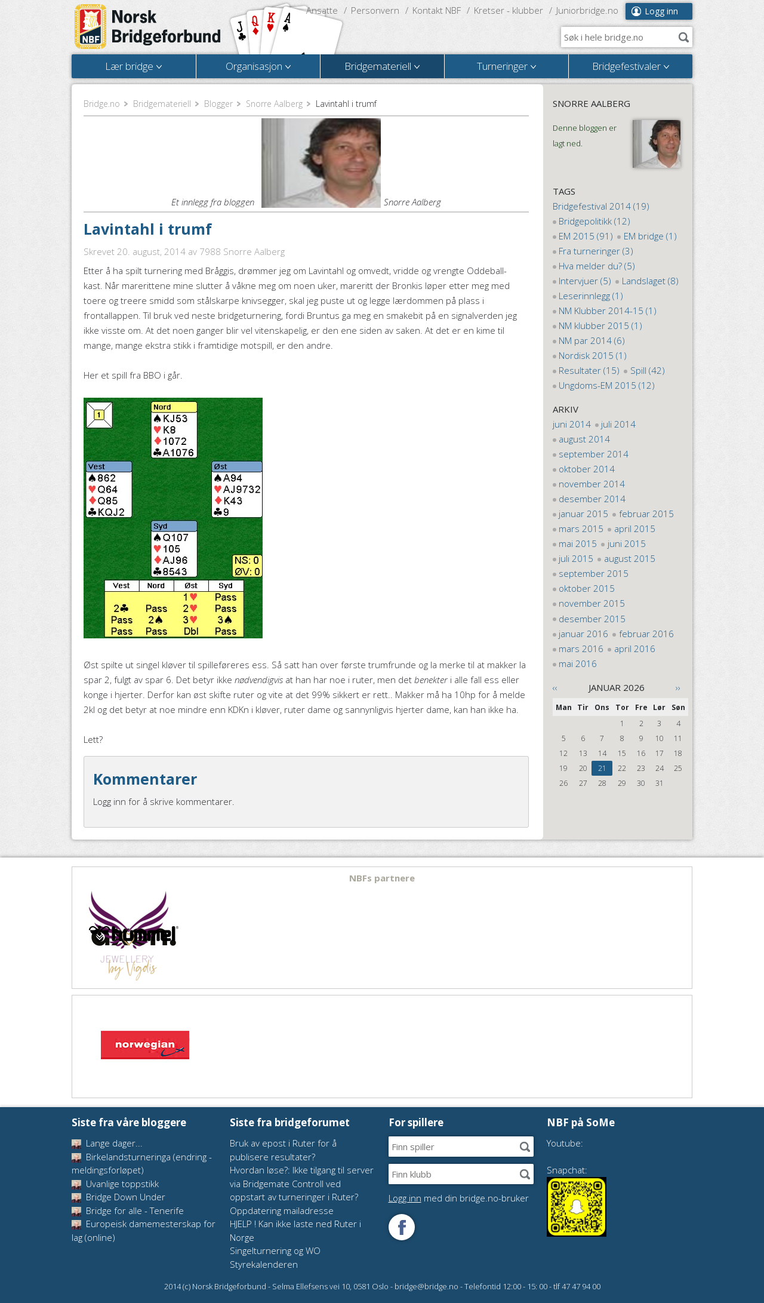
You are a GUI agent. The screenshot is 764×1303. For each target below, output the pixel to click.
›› (678, 687)
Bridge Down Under (118, 1197)
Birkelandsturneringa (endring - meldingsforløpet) (142, 1163)
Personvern (375, 10)
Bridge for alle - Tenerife (128, 1210)
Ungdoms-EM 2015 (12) (607, 385)
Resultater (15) (589, 370)
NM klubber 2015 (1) (600, 325)
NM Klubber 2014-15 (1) (608, 310)
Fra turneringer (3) (596, 251)
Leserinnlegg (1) (591, 296)
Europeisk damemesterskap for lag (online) (143, 1230)
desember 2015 (592, 619)
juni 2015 (627, 543)
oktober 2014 (587, 469)
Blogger (218, 103)
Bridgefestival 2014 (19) (601, 206)
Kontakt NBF (436, 10)
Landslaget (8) (650, 281)
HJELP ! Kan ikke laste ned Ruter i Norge (295, 1230)
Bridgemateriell (162, 103)
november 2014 (592, 484)
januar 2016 (583, 634)
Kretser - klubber (508, 10)
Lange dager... (107, 1143)
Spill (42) (647, 370)
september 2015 (594, 573)
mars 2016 (581, 648)
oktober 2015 (587, 588)
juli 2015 (576, 558)
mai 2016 (578, 663)
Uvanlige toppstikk (115, 1184)
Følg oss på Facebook (402, 1227)
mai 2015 (578, 543)
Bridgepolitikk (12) (594, 221)
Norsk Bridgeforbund (148, 27)
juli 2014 (618, 424)
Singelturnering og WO (275, 1250)
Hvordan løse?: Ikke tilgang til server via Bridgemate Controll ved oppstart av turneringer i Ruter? (302, 1183)
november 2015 (592, 603)
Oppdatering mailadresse (282, 1210)
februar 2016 (646, 634)
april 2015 (634, 528)
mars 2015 (581, 528)
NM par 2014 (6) (592, 340)
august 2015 (629, 558)
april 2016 (634, 648)
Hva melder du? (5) (597, 266)
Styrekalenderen (264, 1264)
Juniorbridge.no (587, 10)
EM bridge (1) (650, 236)
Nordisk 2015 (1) (593, 355)
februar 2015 (646, 514)
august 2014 (584, 439)
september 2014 (594, 454)
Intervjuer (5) (585, 281)
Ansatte (322, 10)
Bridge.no (102, 103)
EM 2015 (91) (586, 236)
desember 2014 (592, 499)
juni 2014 (572, 424)
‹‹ (555, 687)
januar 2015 (583, 514)
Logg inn (661, 11)
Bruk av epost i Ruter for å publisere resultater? (283, 1150)
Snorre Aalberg (274, 103)
